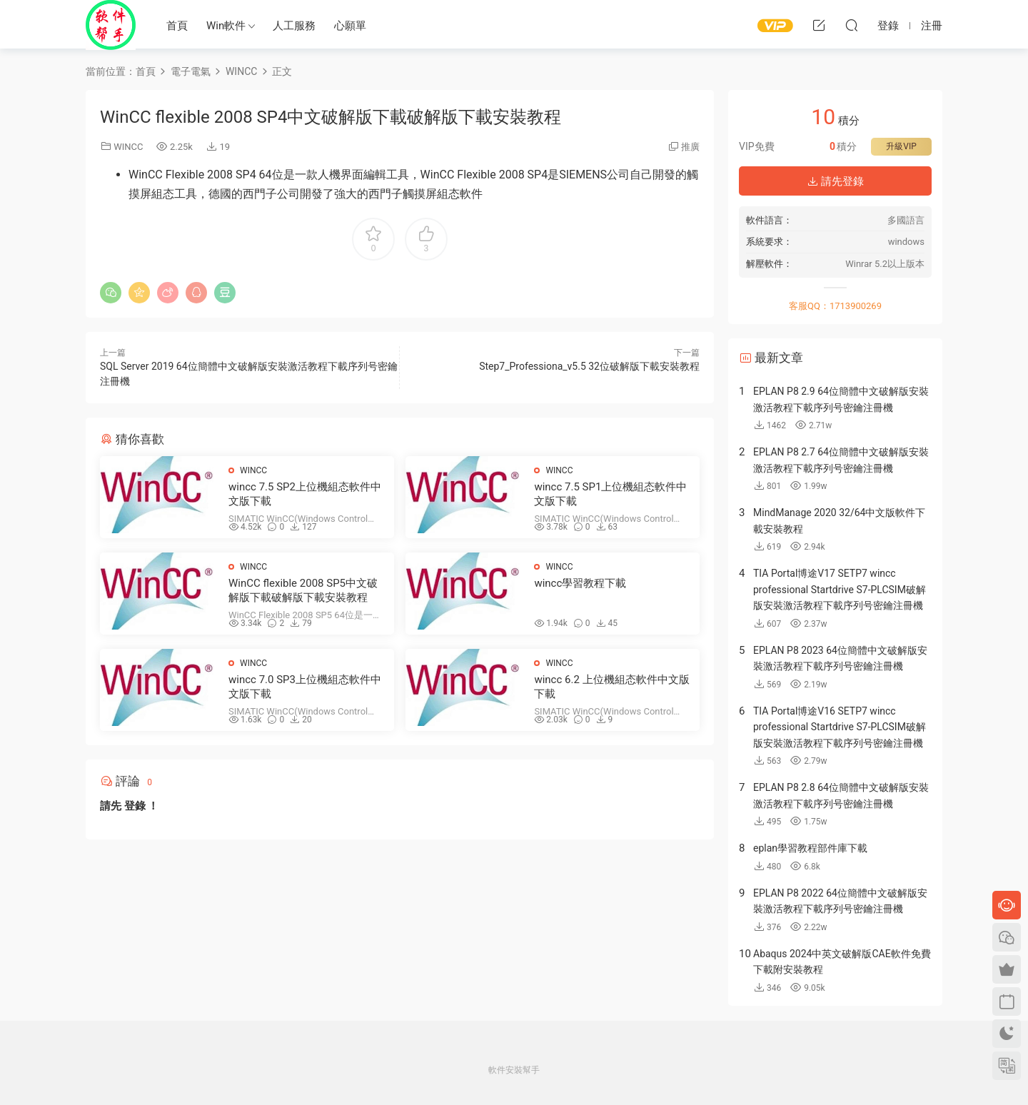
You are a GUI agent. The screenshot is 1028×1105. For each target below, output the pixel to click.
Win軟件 (226, 25)
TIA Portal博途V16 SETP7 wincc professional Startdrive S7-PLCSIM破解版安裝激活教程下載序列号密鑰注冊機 (839, 727)
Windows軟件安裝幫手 (111, 25)
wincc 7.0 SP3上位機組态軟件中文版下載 (304, 686)
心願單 (350, 25)
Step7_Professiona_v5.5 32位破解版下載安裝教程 (589, 366)
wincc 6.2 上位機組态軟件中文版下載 (611, 686)
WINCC (128, 146)
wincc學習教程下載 (580, 583)
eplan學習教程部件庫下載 (810, 848)
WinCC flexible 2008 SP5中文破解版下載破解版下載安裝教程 (303, 590)
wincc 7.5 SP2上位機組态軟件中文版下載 (304, 494)
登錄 (135, 805)
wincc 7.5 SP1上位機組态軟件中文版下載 (610, 494)
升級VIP (901, 146)
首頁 (177, 25)
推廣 (690, 146)
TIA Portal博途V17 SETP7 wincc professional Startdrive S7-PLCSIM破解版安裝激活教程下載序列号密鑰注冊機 (839, 589)
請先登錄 (835, 181)
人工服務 (294, 25)
